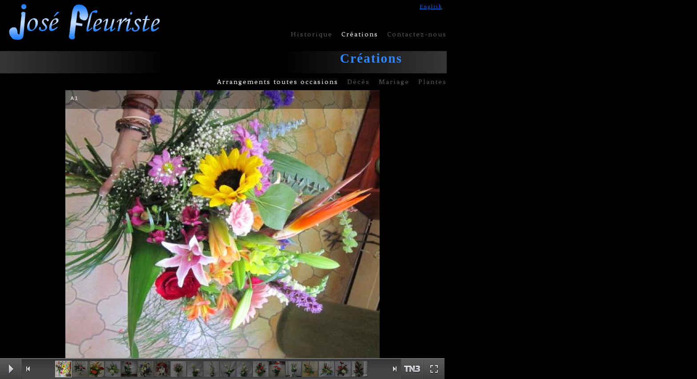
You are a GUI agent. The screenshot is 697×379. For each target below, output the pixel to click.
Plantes (432, 82)
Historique (311, 34)
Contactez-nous (417, 34)
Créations (359, 34)
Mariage (394, 82)
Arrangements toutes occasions (277, 82)
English (431, 7)
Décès (358, 82)
